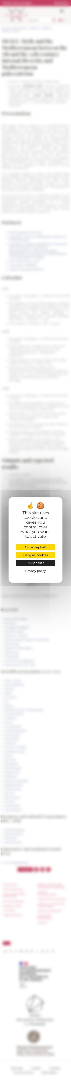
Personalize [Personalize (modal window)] (35, 563)
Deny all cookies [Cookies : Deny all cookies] (35, 555)
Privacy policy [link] (35, 571)
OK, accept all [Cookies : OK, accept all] (35, 547)
